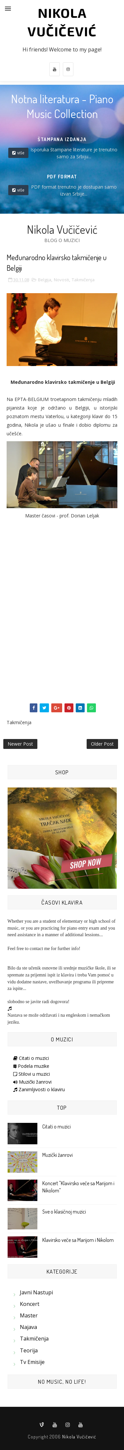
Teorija (29, 1350)
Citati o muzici (31, 1058)
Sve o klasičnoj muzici (64, 1211)
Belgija (44, 280)
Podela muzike (31, 1066)
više (20, 153)
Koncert (29, 1304)
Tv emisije (32, 1362)
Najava (28, 1327)
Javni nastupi (36, 1292)
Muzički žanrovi (32, 1082)
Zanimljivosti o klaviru (39, 1089)
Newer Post (20, 744)
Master (29, 1315)
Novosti (61, 280)
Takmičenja (83, 280)
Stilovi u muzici (31, 1074)
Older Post (102, 744)
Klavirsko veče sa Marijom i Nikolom (78, 1240)
